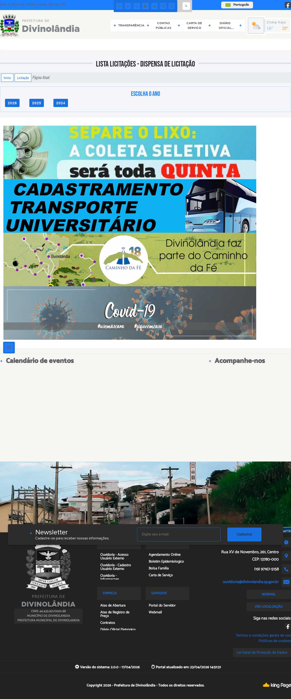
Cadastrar (244, 534)
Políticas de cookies (275, 641)
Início (7, 77)
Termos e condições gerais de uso (263, 635)
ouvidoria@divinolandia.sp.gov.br (251, 582)
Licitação (23, 77)
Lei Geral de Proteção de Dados (262, 652)
